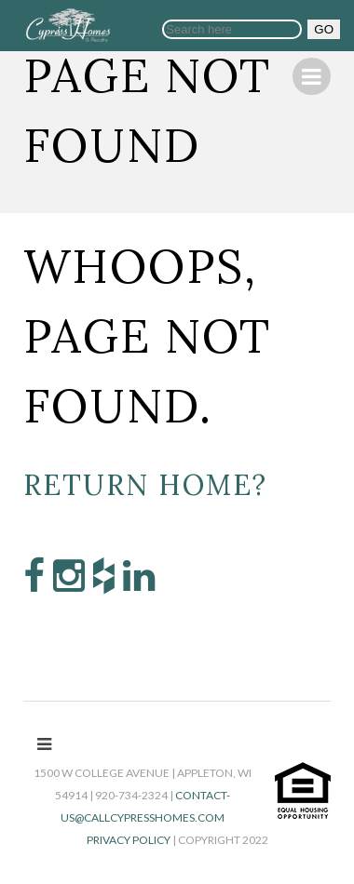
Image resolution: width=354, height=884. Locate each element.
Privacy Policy (128, 840)
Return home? (145, 484)
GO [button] (324, 29)
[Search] (232, 29)
